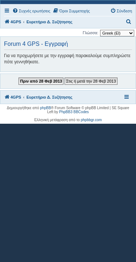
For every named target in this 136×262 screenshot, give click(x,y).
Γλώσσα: (90, 33)
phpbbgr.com (91, 120)
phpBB (45, 108)
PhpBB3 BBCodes (74, 112)
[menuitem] (31, 11)
